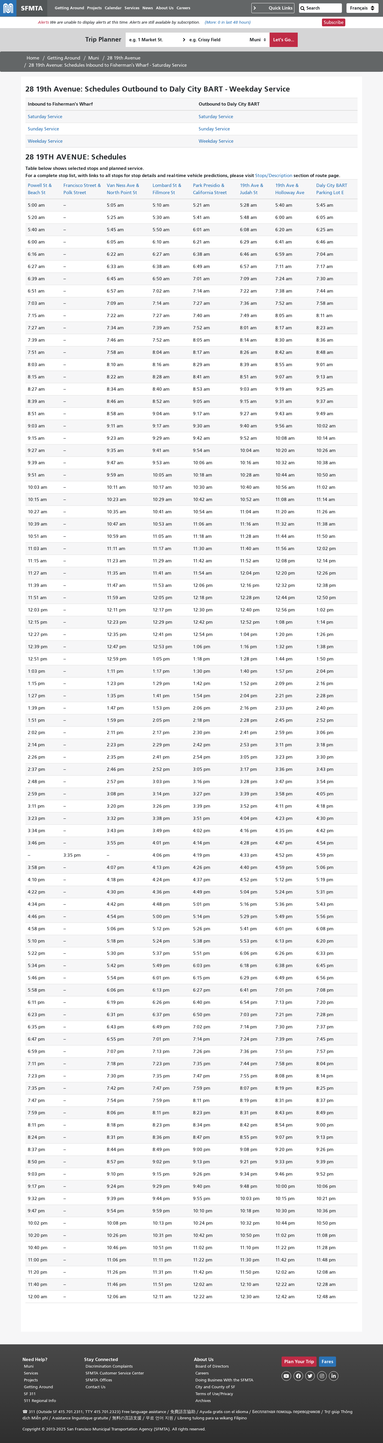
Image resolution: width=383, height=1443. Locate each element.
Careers (202, 1373)
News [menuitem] (148, 8)
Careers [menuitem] (184, 8)
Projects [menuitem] (94, 8)
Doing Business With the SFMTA (224, 1380)
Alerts (43, 22)
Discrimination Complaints (109, 1366)
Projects (31, 1380)
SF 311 (30, 1393)
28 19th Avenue (123, 58)
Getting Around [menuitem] (69, 8)
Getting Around (63, 58)
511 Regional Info (40, 1400)
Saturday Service (45, 117)
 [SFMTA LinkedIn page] (334, 1376)
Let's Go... (283, 40)
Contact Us (95, 1386)
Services (31, 1373)
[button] (362, 8)
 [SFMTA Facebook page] (298, 1376)
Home (33, 58)
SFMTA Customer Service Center (115, 1373)
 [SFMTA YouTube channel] (286, 1376)
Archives (203, 1400)
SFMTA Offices (99, 1380)
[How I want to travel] (258, 40)
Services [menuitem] (132, 8)
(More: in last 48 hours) (228, 22)
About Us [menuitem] (165, 8)
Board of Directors (212, 1366)
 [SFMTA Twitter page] (310, 1376)
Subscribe (334, 22)
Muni (93, 58)
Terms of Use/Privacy (214, 1393)
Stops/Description (273, 176)
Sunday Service (43, 129)
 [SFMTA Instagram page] (322, 1376)
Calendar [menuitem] (113, 8)
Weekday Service (45, 141)
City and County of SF (215, 1386)
